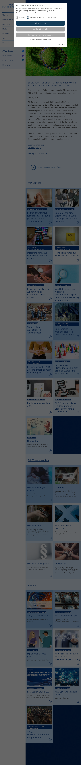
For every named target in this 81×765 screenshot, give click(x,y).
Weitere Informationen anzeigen (40, 40)
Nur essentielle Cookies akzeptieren (40, 35)
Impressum (61, 44)
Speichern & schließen (40, 29)
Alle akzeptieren (40, 23)
